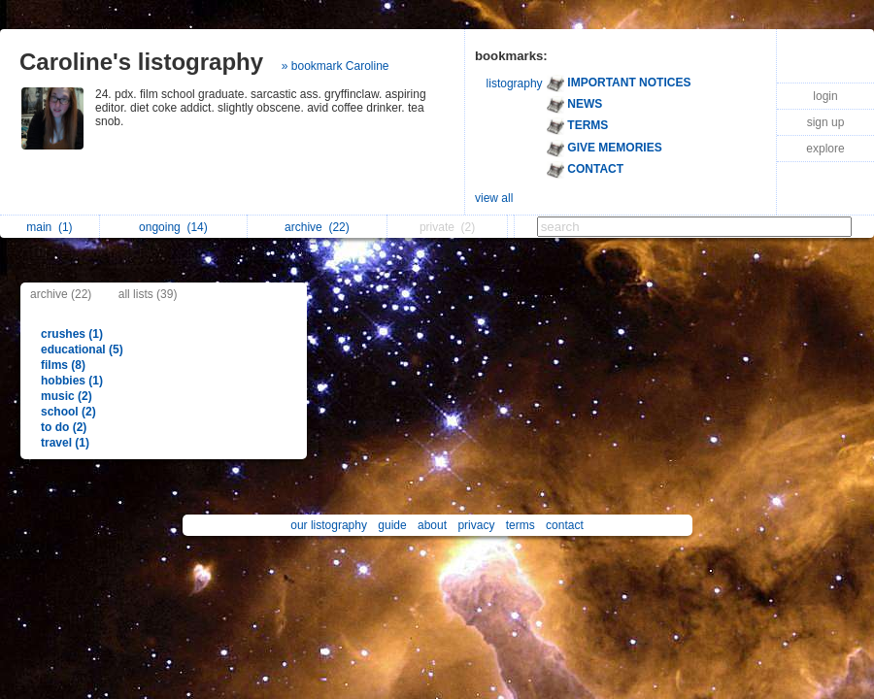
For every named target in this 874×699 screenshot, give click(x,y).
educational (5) (82, 349)
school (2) (68, 411)
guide (392, 525)
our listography (328, 525)
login (825, 96)
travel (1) (65, 442)
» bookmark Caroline (335, 66)
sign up (826, 122)
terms (520, 525)
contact (565, 525)
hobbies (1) (72, 380)
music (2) (66, 396)
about (432, 525)
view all (494, 198)
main (49, 227)
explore (825, 148)
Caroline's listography (141, 62)
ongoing (173, 227)
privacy (475, 525)
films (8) (63, 365)
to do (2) (63, 427)
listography (515, 83)
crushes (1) (72, 334)
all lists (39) (148, 294)
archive (317, 227)
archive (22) (60, 294)
